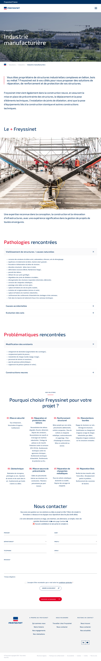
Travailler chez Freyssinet (62, 624)
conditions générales (65, 583)
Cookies (79, 656)
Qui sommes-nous (38, 624)
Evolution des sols (15, 313)
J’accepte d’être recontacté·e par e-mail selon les (50, 583)
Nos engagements (38, 631)
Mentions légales (42, 656)
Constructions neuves (17, 373)
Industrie (21, 65)
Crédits (86, 656)
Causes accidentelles (16, 306)
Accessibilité (70, 656)
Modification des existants (19, 344)
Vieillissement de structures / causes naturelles (30, 252)
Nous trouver (85, 624)
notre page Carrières (59, 522)
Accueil (5, 65)
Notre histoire (39, 627)
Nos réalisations (39, 635)
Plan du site (94, 656)
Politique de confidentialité (56, 656)
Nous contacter (62, 627)
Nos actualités (85, 631)
